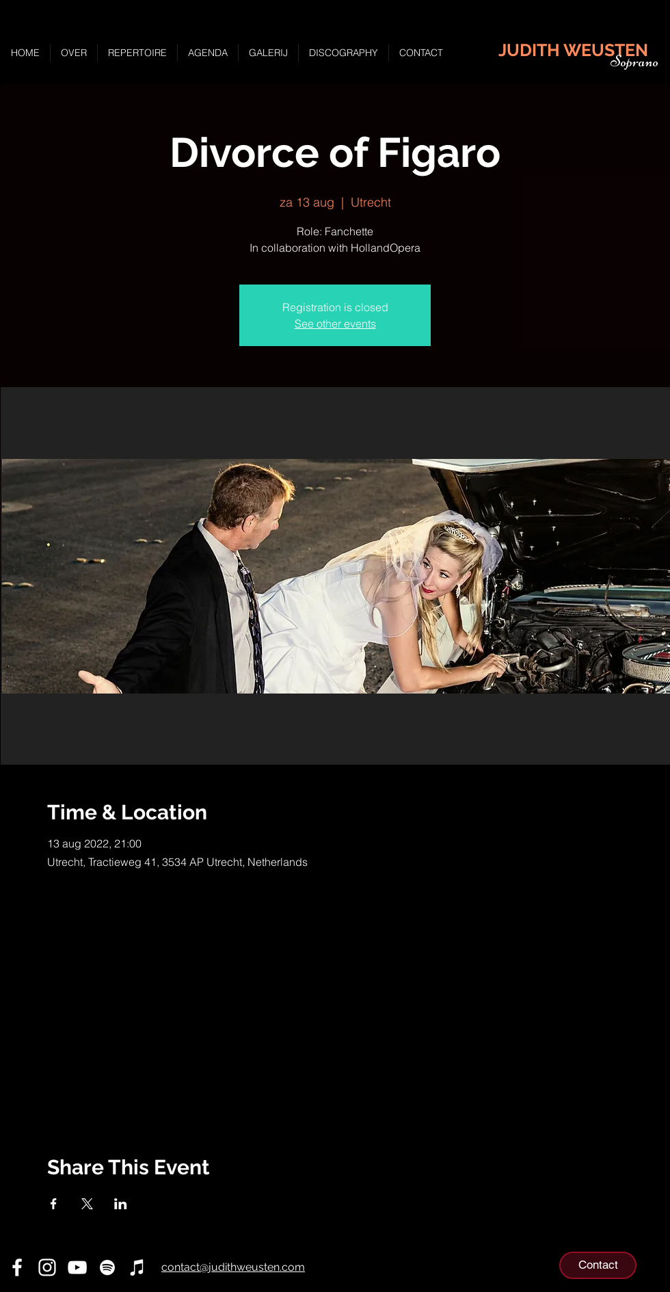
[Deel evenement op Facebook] (53, 1203)
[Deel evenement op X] (87, 1203)
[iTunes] (137, 1267)
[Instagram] (47, 1267)
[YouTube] (77, 1267)
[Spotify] (107, 1267)
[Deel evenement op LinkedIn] (120, 1203)
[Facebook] (17, 1267)
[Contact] (597, 1265)
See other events (335, 323)
